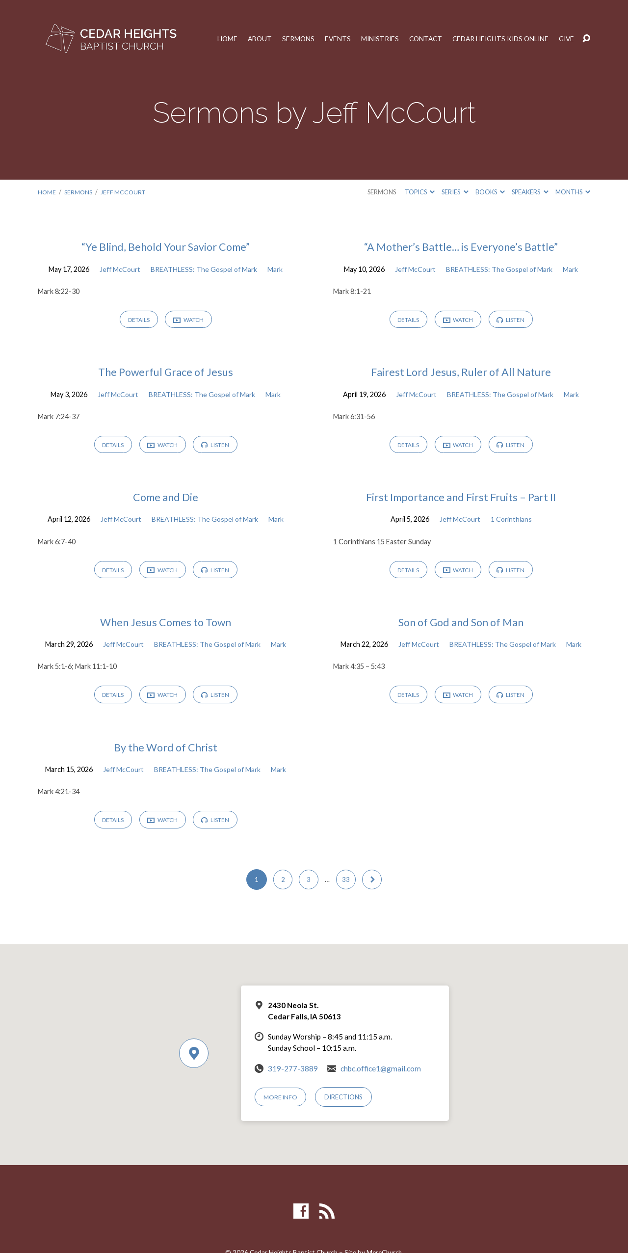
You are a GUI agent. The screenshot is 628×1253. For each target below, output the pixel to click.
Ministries (372, 38)
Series (455, 192)
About (249, 38)
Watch (189, 321)
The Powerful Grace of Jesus (166, 372)
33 (346, 885)
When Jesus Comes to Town (165, 625)
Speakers (530, 192)
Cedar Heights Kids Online (497, 38)
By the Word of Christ (165, 751)
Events (328, 38)
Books (490, 192)
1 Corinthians (512, 521)
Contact (419, 38)
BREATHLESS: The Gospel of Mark (205, 269)
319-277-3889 (293, 1073)
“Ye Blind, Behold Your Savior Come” (165, 246)
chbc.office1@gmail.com (380, 1073)
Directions (344, 1102)
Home (216, 38)
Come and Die (165, 499)
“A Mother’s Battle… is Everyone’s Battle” (461, 246)
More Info (281, 1102)
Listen (512, 320)
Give (566, 38)
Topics (420, 192)
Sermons (288, 38)
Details (138, 320)
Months (572, 192)
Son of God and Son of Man (461, 625)
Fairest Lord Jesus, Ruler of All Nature (461, 372)
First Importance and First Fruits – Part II (461, 499)
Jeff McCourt (125, 192)
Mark (277, 269)
